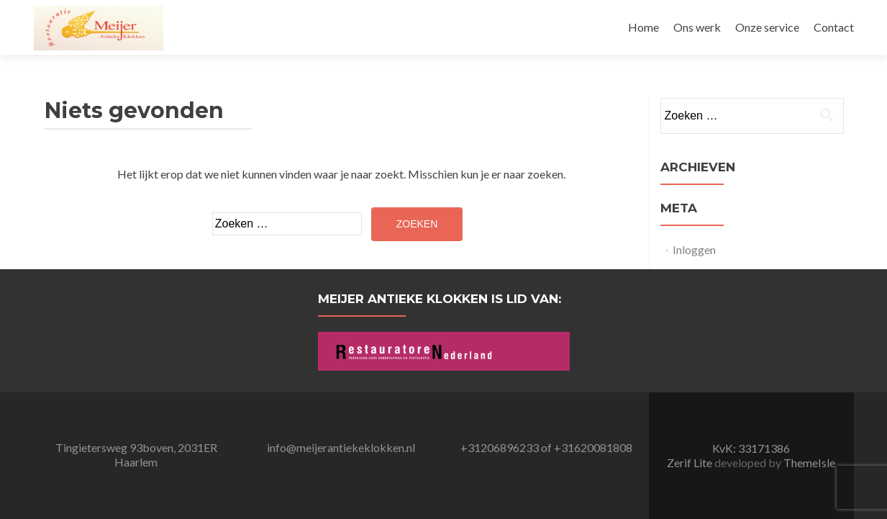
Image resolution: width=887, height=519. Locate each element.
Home (643, 27)
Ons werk (697, 27)
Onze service (767, 27)
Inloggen (694, 249)
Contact (834, 27)
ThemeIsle (809, 462)
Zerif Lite (690, 462)
